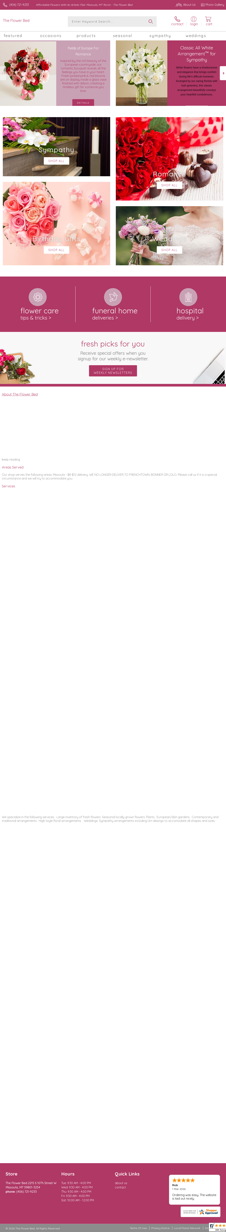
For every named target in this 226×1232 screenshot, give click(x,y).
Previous (3, 73)
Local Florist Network (187, 1228)
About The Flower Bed (20, 394)
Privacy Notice (160, 1228)
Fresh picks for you (113, 350)
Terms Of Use (138, 1228)
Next (223, 73)
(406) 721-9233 (19, 5)
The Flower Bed (16, 20)
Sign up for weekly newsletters (113, 371)
